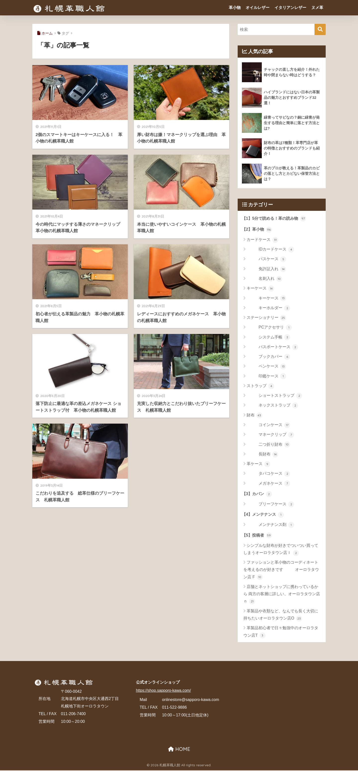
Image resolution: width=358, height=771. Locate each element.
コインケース (268, 425)
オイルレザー (257, 7)
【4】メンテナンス (264, 515)
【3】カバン (257, 494)
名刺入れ (264, 279)
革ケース (258, 464)
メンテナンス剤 (270, 526)
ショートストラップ (274, 396)
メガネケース (268, 484)
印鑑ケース (266, 377)
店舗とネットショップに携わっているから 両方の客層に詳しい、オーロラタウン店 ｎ (281, 595)
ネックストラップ (272, 406)
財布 (254, 416)
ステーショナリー (266, 318)
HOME (179, 750)
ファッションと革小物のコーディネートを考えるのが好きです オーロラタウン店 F (281, 571)
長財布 (262, 455)
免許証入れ (266, 269)
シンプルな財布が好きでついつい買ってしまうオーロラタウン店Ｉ (280, 550)
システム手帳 (268, 338)
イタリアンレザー (290, 7)
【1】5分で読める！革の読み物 (275, 218)
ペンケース (266, 367)
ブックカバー (268, 357)
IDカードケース (270, 250)
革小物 (235, 7)
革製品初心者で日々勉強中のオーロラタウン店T (280, 632)
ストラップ (260, 386)
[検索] (320, 29)
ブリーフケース (270, 505)
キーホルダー (268, 308)
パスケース (266, 260)
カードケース (262, 240)
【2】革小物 (257, 229)
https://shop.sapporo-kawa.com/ (164, 691)
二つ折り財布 (268, 445)
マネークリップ (270, 435)
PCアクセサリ (269, 328)
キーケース (260, 289)
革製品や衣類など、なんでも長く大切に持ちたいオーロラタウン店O (280, 616)
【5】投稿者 (257, 536)
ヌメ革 (317, 7)
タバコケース (268, 474)
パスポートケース (272, 347)
